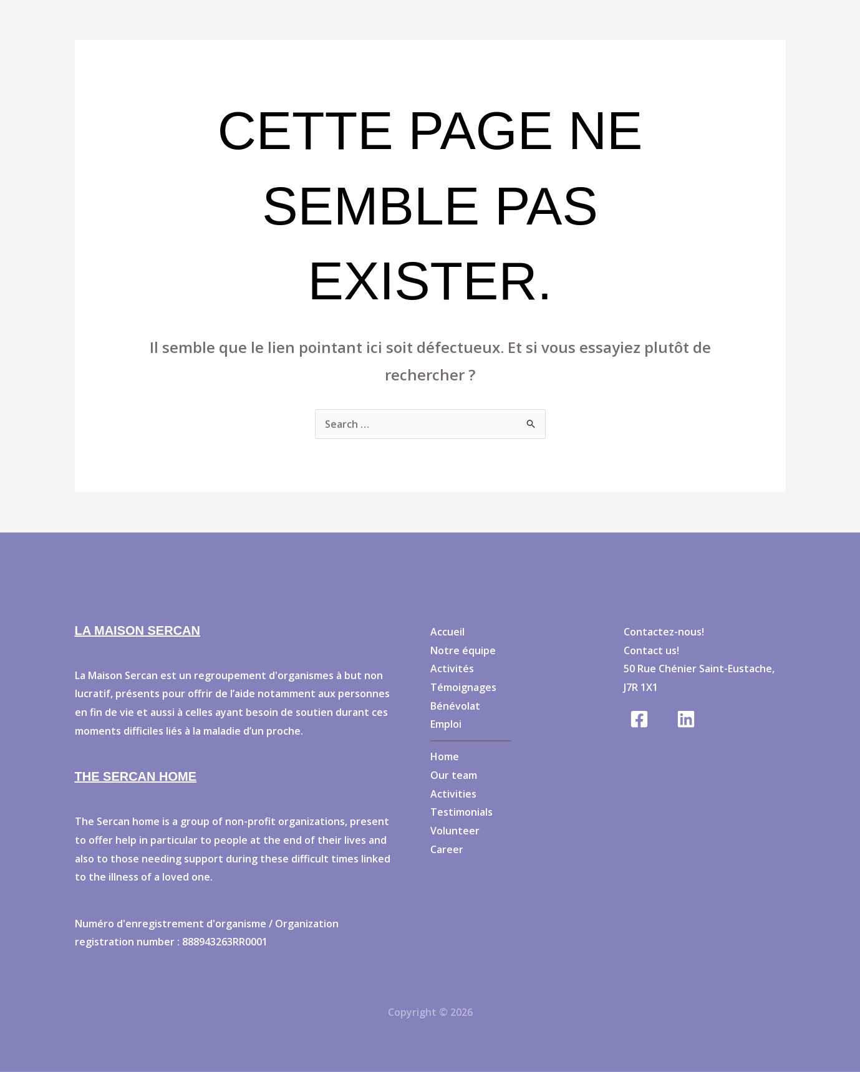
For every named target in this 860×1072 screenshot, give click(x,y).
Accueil (447, 632)
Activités (452, 668)
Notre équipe (463, 650)
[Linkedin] (686, 719)
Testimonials (461, 812)
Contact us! (651, 650)
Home (444, 756)
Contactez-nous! (664, 632)
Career (446, 849)
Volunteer (455, 831)
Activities (453, 794)
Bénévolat (455, 706)
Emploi (445, 724)
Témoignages (463, 687)
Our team (453, 775)
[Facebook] (639, 719)
